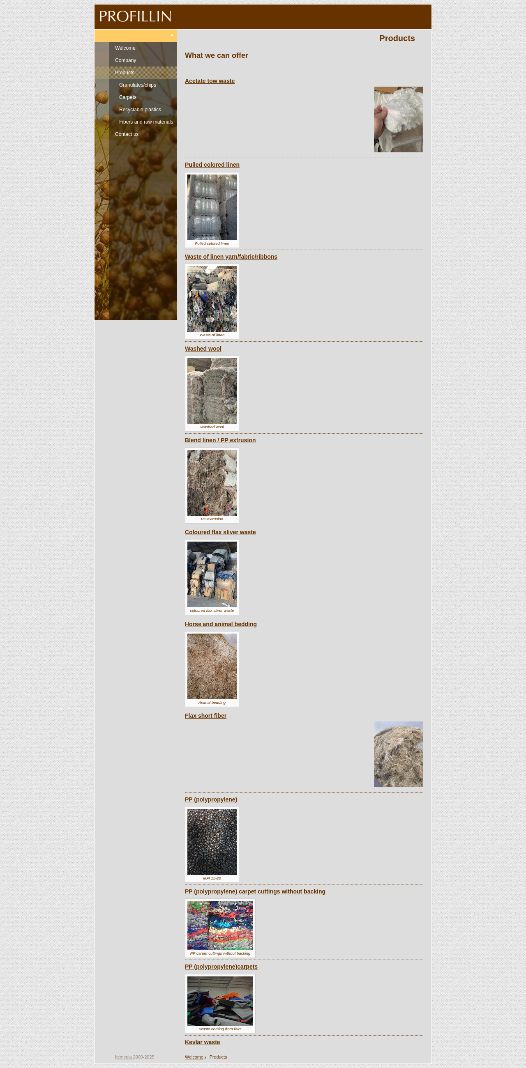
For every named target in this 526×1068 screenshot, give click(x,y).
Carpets (127, 97)
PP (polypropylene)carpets (221, 966)
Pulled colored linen (212, 164)
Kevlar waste (202, 1042)
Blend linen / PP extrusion (220, 440)
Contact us (126, 134)
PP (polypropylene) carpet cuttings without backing (255, 891)
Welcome (125, 48)
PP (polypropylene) (211, 799)
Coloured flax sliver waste (220, 532)
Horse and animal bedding (221, 624)
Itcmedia (123, 1056)
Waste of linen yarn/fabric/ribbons (231, 256)
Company (125, 60)
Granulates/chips (137, 85)
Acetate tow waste (210, 81)
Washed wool (203, 348)
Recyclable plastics (140, 110)
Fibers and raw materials (146, 122)
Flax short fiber (205, 715)
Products (124, 73)
